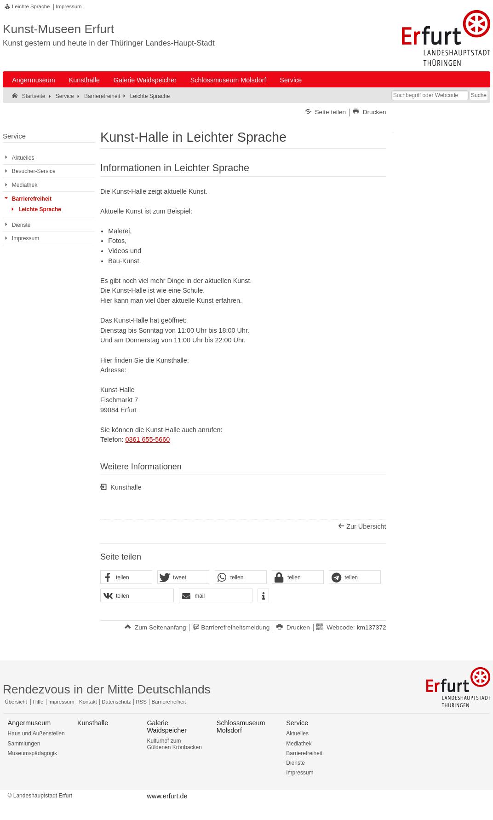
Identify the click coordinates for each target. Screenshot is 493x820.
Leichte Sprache (31, 6)
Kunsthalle (84, 80)
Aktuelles (297, 733)
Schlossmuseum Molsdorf (228, 80)
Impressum (68, 6)
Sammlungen (24, 743)
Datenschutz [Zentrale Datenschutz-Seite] (116, 702)
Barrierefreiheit (304, 753)
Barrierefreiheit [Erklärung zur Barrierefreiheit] (168, 702)
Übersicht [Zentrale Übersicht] (16, 702)
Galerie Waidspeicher (145, 80)
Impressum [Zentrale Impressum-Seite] (61, 702)
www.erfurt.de (167, 796)
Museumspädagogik (32, 753)
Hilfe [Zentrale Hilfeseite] (38, 702)
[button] (126, 577)
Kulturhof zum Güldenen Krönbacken (174, 744)
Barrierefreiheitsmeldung (235, 627)
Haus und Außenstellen (36, 733)
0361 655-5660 (147, 439)
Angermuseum (33, 80)
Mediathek (298, 743)
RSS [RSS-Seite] (141, 702)
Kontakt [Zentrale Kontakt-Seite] (88, 702)
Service (291, 80)
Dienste (295, 763)
